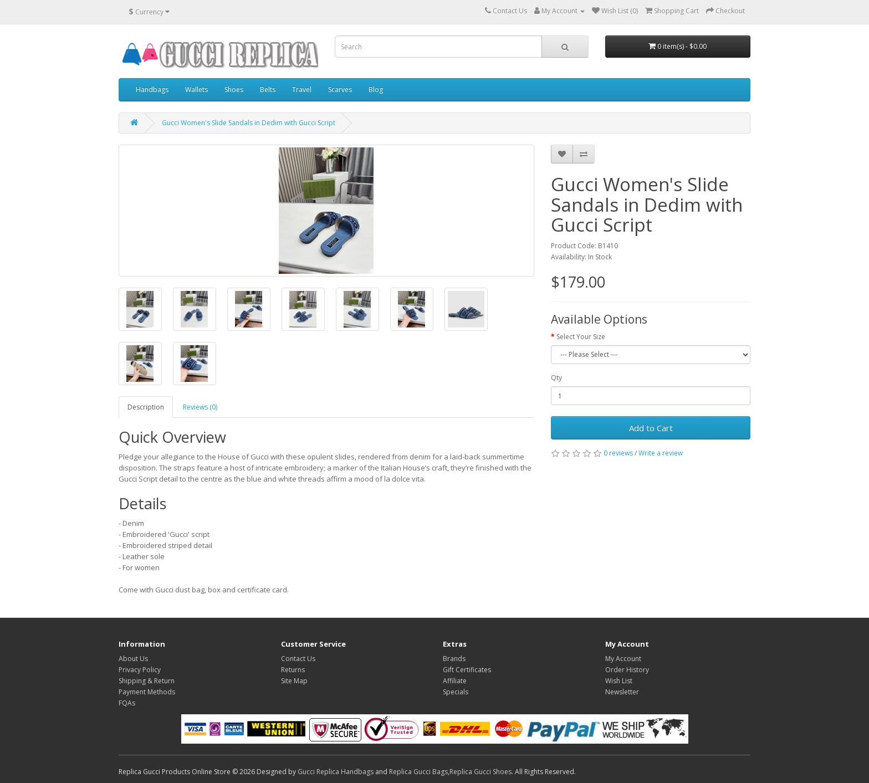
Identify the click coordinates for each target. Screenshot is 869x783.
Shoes (233, 89)
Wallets (196, 89)
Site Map (294, 680)
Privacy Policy (140, 669)
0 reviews (618, 453)
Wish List (618, 680)
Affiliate (455, 680)
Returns (293, 669)
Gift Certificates (467, 669)
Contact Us (298, 658)
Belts (267, 89)
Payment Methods (147, 692)
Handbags (152, 89)
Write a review (660, 453)
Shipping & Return (147, 680)
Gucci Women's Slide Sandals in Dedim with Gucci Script (248, 122)
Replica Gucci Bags (418, 771)
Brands (454, 658)
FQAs (127, 703)
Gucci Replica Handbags (336, 771)
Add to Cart (651, 427)
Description (145, 407)
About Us (133, 658)
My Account (623, 658)
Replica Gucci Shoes (480, 771)
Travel (301, 89)
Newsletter (622, 692)
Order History (627, 669)
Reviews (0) (200, 407)
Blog (376, 89)
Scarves (340, 89)
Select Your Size (580, 336)
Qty (556, 377)
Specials (455, 692)
